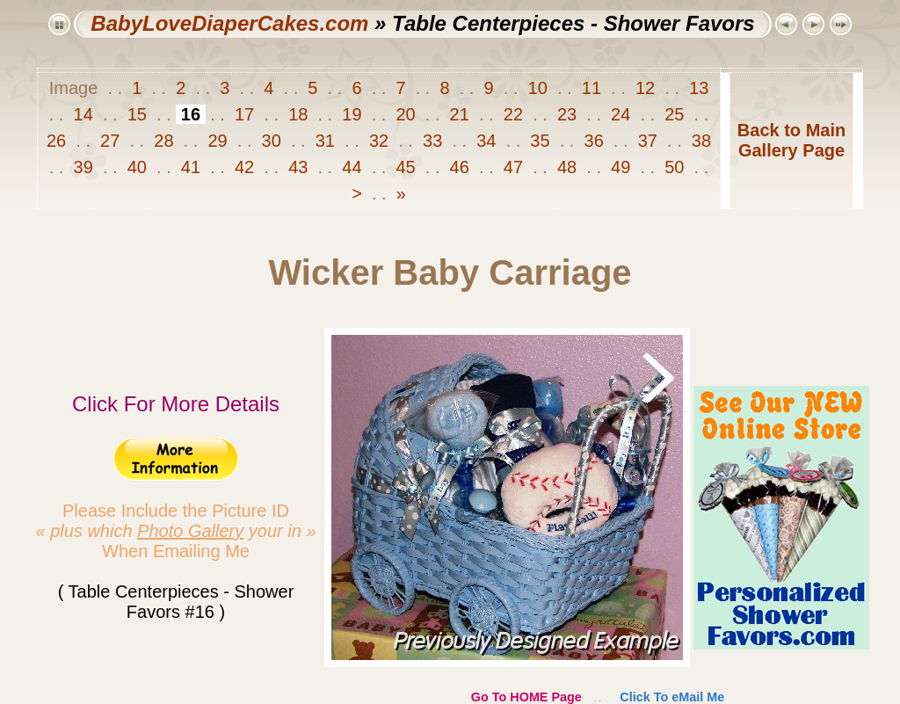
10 (537, 88)
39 (83, 167)
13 (697, 88)
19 (352, 114)
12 (644, 88)
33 (431, 140)
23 (566, 114)
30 (271, 140)
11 (591, 88)
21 (459, 114)
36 (593, 140)
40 (136, 167)
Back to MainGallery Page (791, 140)
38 (698, 140)
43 (298, 167)
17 (243, 114)
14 (83, 114)
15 (136, 114)
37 (647, 140)
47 (512, 167)
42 (243, 167)
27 (110, 140)
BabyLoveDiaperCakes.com (229, 23)
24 (620, 114)
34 (486, 140)
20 (405, 114)
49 (620, 167)
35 (540, 140)
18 (298, 114)
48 (566, 167)
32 (378, 140)
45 (405, 167)
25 (674, 114)
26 (59, 140)
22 (512, 114)
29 (217, 140)
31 (324, 140)
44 (352, 167)
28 (163, 140)
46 (459, 167)
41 (190, 167)
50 (674, 167)
